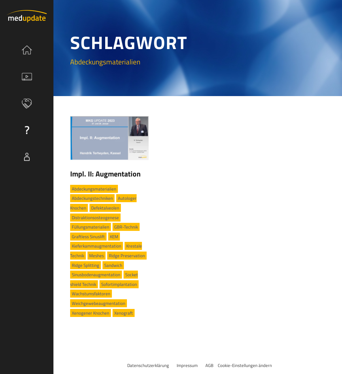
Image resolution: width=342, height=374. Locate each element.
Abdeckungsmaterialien (94, 188)
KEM (114, 236)
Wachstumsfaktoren (91, 293)
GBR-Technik (126, 227)
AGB (209, 365)
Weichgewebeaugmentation (98, 303)
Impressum (187, 365)
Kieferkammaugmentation (96, 246)
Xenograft (123, 313)
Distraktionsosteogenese (95, 217)
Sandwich (113, 265)
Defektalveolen (105, 208)
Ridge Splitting (85, 265)
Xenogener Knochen (90, 313)
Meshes (96, 255)
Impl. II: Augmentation (105, 173)
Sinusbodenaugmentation (96, 274)
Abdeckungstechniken (92, 198)
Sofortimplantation (119, 284)
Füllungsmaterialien (90, 227)
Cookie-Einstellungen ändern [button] (245, 365)
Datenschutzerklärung (148, 365)
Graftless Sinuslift (88, 236)
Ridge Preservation (127, 255)
